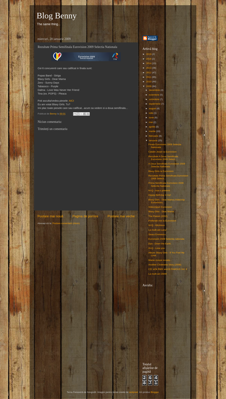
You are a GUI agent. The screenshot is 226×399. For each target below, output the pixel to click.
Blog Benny (57, 15)
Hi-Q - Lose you (156, 248)
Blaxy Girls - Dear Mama (161, 211)
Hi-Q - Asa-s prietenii (159, 190)
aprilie (152, 126)
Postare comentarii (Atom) (66, 223)
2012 (149, 72)
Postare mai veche (121, 216)
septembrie (155, 103)
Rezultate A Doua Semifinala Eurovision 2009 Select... (163, 158)
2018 (149, 58)
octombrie (154, 99)
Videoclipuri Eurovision (160, 207)
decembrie (155, 90)
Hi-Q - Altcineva (156, 225)
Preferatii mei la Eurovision (162, 220)
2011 (149, 77)
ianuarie (153, 140)
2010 (149, 81)
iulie (151, 113)
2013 (149, 68)
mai (151, 122)
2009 (149, 86)
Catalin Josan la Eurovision (162, 151)
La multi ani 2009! (157, 274)
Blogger (155, 392)
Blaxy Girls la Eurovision (161, 171)
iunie (151, 117)
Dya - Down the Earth (159, 243)
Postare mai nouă (50, 216)
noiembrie (154, 94)
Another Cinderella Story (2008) (164, 264)
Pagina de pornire (85, 216)
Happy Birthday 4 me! (159, 195)
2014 (149, 63)
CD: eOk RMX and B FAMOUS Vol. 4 (167, 269)
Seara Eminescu (157, 234)
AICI (71, 100)
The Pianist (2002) (158, 216)
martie (152, 131)
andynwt (133, 392)
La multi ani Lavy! (157, 230)
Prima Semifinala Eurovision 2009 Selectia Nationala (166, 184)
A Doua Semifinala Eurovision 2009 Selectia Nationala (166, 165)
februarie (154, 136)
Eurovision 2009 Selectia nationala (166, 239)
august (153, 108)
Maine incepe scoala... (160, 260)
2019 (149, 54)
